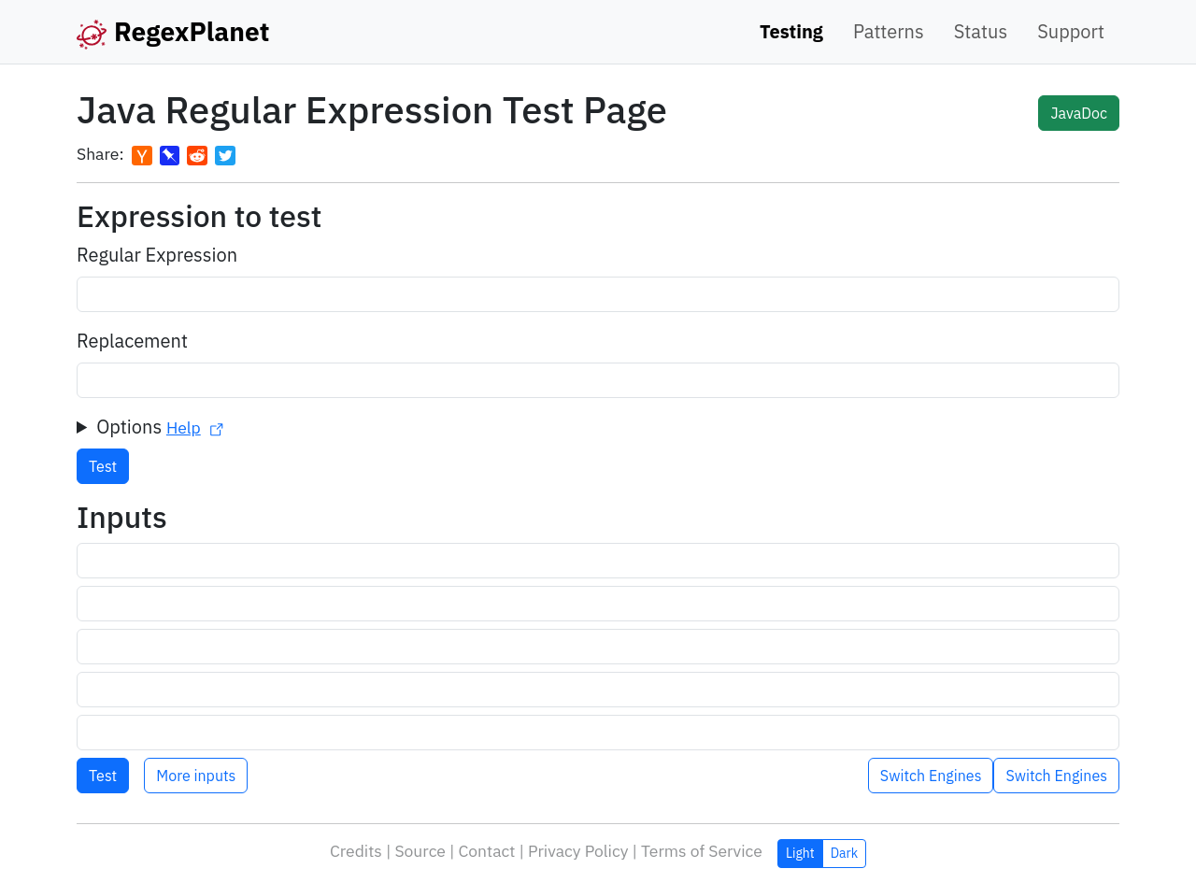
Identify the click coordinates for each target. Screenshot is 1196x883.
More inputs (195, 775)
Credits (356, 851)
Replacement (132, 340)
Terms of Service (701, 851)
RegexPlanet (173, 32)
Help (195, 427)
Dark (844, 853)
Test (103, 466)
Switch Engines (1056, 775)
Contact (486, 851)
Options (160, 426)
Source (420, 851)
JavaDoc (1078, 113)
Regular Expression (157, 254)
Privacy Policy (578, 851)
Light (800, 853)
